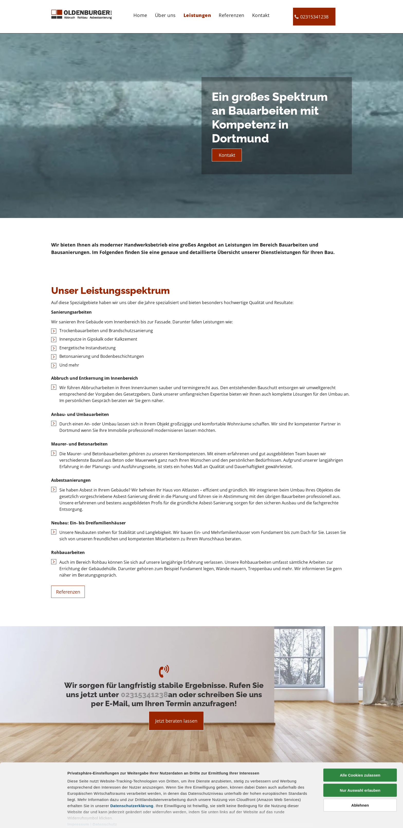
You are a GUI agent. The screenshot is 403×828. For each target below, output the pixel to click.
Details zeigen (273, 818)
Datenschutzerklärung (131, 783)
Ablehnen (360, 783)
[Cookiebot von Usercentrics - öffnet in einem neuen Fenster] (33, 818)
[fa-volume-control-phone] (164, 676)
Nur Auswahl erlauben (360, 768)
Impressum (78, 802)
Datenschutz (105, 802)
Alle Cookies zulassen (360, 753)
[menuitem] (140, 15)
